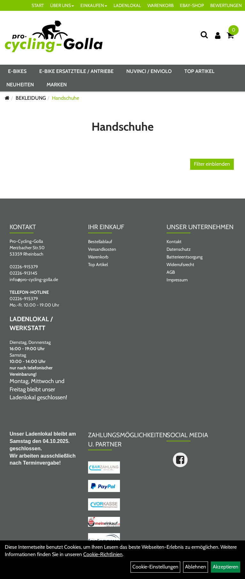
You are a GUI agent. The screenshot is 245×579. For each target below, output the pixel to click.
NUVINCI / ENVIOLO (149, 71)
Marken (57, 85)
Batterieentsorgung (185, 257)
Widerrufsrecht (180, 264)
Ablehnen (195, 567)
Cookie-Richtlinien (102, 554)
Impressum (177, 280)
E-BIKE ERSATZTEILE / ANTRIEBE (76, 71)
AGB (171, 272)
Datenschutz (179, 249)
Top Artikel (199, 71)
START (38, 5)
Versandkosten (102, 249)
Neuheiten (20, 85)
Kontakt (174, 241)
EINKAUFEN (93, 5)
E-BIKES (17, 71)
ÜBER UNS (62, 5)
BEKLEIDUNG (31, 98)
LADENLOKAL (127, 5)
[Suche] (204, 34)
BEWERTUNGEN (226, 5)
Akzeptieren (225, 567)
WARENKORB (160, 5)
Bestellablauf (100, 241)
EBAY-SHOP (192, 5)
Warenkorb (98, 257)
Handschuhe (65, 98)
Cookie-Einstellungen (155, 567)
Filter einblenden (212, 164)
